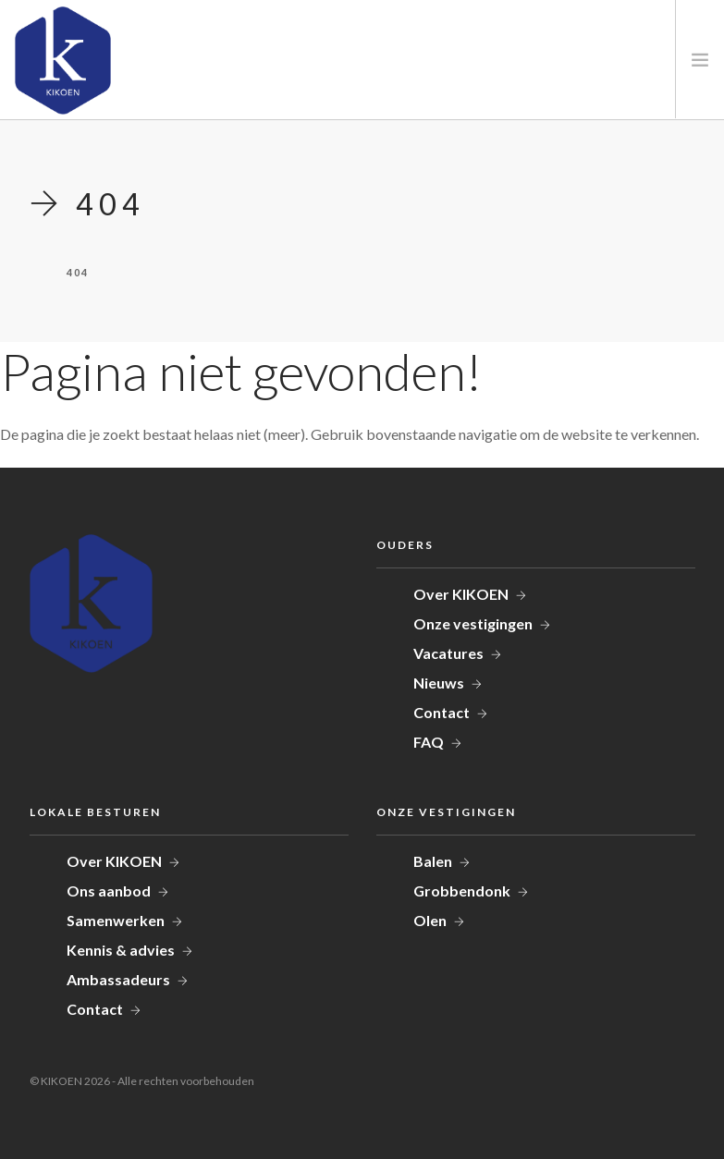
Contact (441, 712)
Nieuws (438, 682)
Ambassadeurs (118, 979)
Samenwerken (116, 920)
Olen (430, 920)
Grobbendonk (461, 890)
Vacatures (448, 653)
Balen (432, 861)
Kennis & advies (121, 949)
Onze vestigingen (473, 623)
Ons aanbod (109, 890)
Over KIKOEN (461, 594)
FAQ (428, 741)
